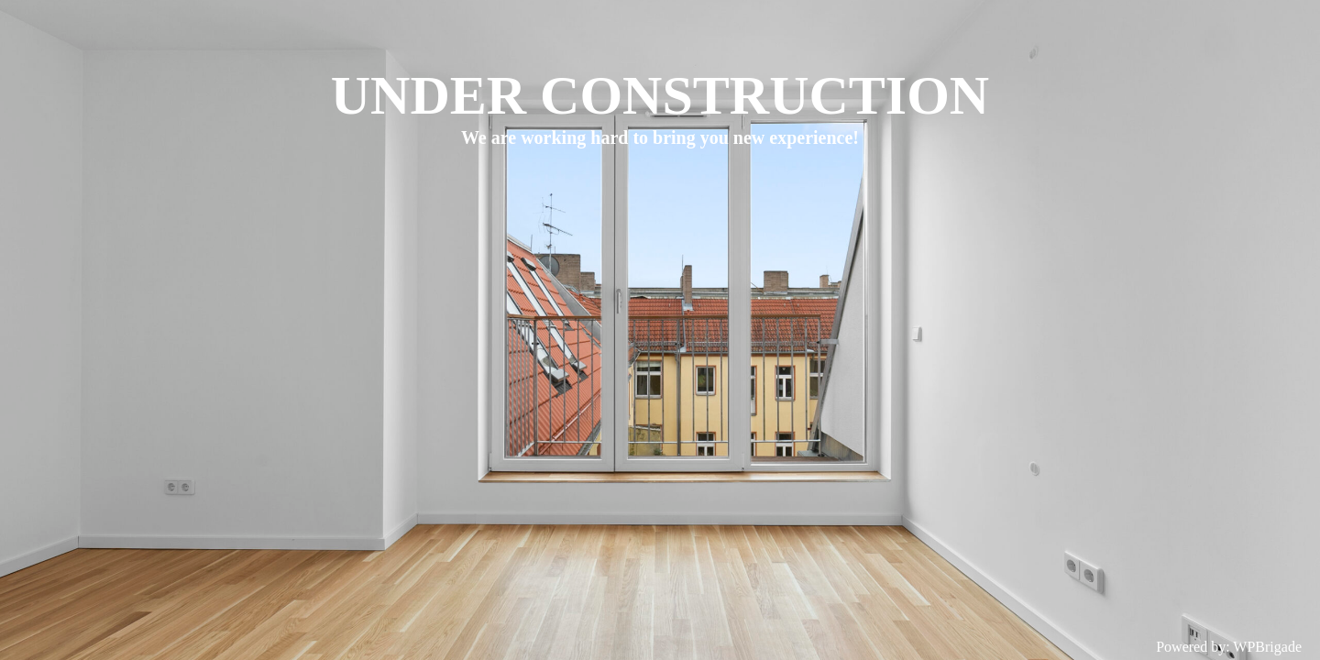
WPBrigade (1267, 646)
